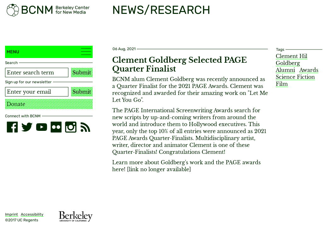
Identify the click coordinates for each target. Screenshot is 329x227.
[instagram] (70, 127)
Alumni (285, 70)
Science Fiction (295, 77)
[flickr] (56, 127)
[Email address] (36, 91)
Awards (308, 70)
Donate (16, 104)
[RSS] (85, 127)
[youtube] (41, 127)
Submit (81, 72)
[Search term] (36, 72)
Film (282, 84)
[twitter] (27, 127)
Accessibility (32, 214)
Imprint (11, 214)
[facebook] (12, 127)
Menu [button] (49, 51)
